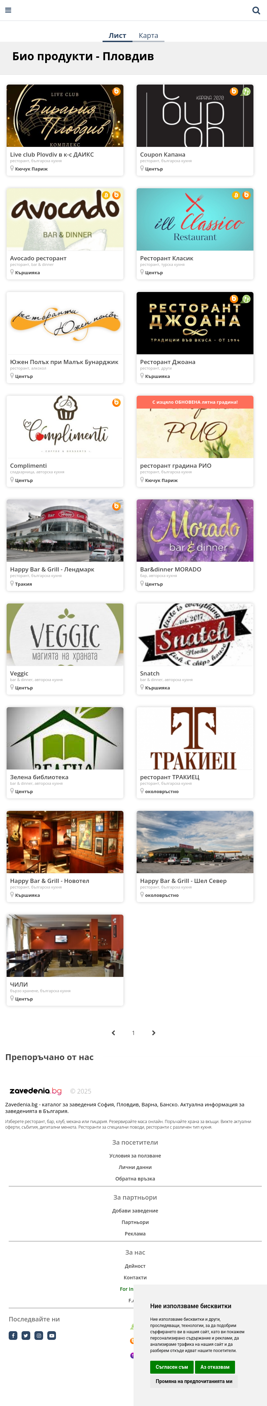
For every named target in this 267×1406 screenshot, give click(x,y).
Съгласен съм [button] (172, 1367)
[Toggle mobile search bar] (256, 10)
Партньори (135, 1222)
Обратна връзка (135, 1178)
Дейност (135, 1266)
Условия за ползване (135, 1155)
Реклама (135, 1233)
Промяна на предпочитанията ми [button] (194, 1381)
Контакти (135, 1277)
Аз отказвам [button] (215, 1367)
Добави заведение (135, 1210)
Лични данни (135, 1167)
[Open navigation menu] (8, 10)
